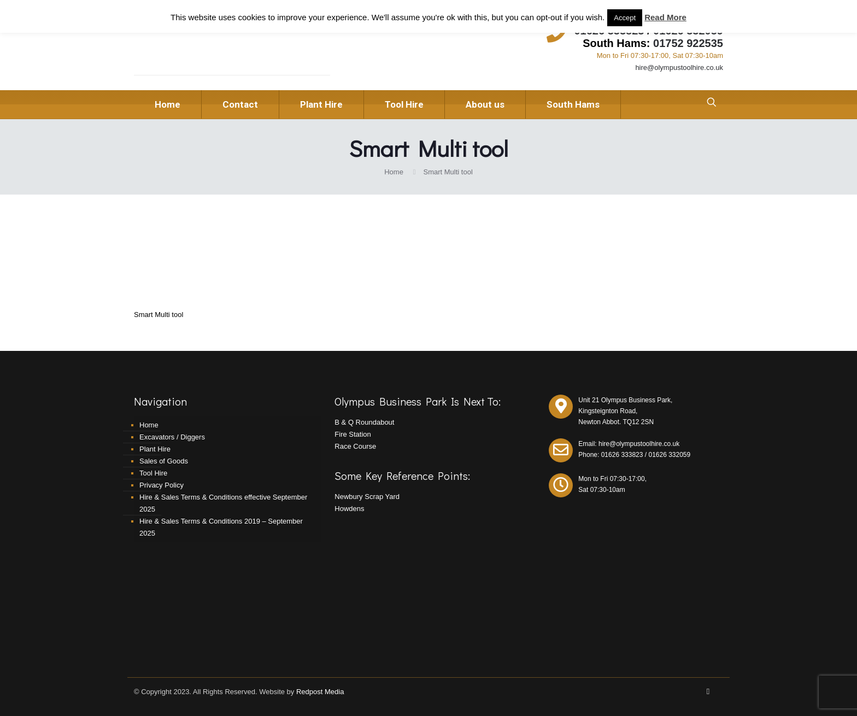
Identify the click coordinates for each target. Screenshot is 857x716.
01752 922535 (688, 43)
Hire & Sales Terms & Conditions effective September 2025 (223, 503)
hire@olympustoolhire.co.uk (679, 67)
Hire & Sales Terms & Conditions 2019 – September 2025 (221, 527)
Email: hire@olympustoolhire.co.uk (628, 444)
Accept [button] (625, 18)
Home (393, 172)
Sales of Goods (163, 461)
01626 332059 (669, 455)
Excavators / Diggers (172, 437)
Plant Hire (155, 449)
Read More (665, 17)
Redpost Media (320, 692)
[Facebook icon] (708, 691)
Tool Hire (153, 473)
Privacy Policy (161, 485)
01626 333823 (622, 455)
